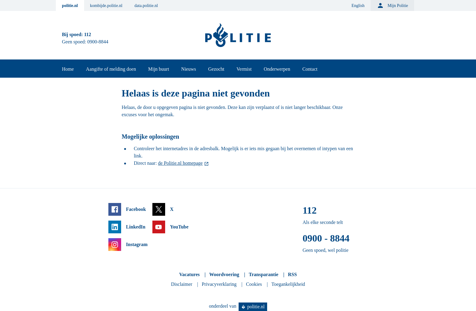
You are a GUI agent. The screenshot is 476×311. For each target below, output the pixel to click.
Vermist (244, 69)
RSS (292, 274)
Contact (310, 69)
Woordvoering (224, 274)
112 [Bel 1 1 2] (87, 34)
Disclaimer (181, 284)
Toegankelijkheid (288, 284)
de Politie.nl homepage (180, 163)
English (358, 5)
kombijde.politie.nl (106, 5)
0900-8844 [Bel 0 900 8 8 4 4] (97, 41)
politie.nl (70, 5)
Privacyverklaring (219, 284)
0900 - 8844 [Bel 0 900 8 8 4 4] (326, 238)
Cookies (254, 284)
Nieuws (188, 69)
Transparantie (263, 274)
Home (68, 69)
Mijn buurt (158, 69)
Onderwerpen (277, 69)
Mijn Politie (392, 5)
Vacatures (189, 274)
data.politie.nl (146, 5)
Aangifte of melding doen (111, 69)
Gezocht (216, 69)
